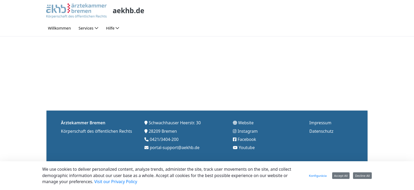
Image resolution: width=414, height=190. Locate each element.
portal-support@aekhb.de (174, 147)
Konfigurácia (318, 176)
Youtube (247, 147)
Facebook (247, 139)
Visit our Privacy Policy (115, 181)
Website (246, 123)
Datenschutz (321, 131)
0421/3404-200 (164, 139)
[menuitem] (59, 28)
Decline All (362, 176)
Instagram (248, 131)
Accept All (341, 176)
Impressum (320, 123)
